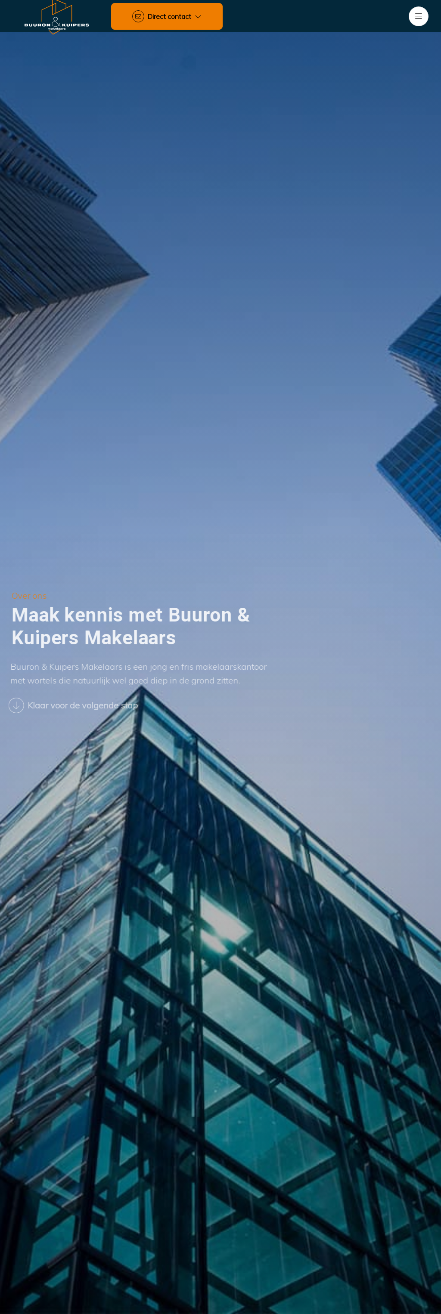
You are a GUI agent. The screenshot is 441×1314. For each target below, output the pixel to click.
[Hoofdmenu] (419, 16)
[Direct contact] (167, 16)
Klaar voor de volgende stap (68, 705)
